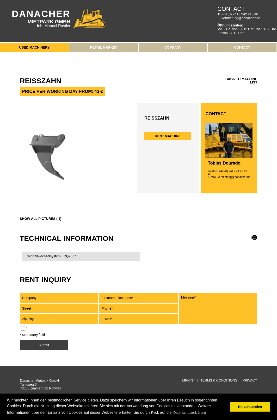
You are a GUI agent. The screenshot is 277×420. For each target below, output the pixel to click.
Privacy (250, 380)
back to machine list (241, 80)
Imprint (188, 380)
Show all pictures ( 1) (40, 219)
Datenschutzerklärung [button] (189, 412)
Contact (242, 47)
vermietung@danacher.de (241, 18)
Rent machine (167, 136)
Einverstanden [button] (250, 407)
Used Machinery (34, 47)
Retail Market (103, 47)
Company (172, 47)
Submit (43, 345)
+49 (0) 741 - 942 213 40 (239, 14)
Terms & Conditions (218, 380)
